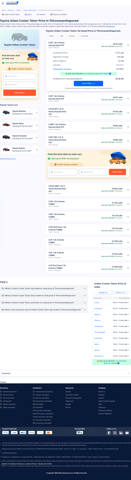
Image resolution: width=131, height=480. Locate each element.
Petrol (51, 36)
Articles (68, 392)
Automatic (84, 36)
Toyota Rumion (19, 111)
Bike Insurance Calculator (42, 423)
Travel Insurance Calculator (43, 417)
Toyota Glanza (18, 148)
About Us (101, 392)
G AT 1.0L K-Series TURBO (56, 241)
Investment (7, 401)
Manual (72, 36)
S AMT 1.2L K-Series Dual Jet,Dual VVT (57, 125)
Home (3, 10)
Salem (96, 344)
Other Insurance (9, 407)
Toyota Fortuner (19, 136)
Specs (28, 14)
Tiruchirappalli (99, 332)
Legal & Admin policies (106, 401)
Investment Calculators (44, 392)
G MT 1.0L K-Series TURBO (57, 202)
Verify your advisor (105, 410)
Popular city (120, 292)
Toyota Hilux (17, 123)
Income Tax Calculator (41, 398)
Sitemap (101, 395)
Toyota (18, 10)
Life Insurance (8, 395)
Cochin (96, 302)
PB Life (68, 407)
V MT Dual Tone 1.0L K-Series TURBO (57, 228)
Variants (41, 14)
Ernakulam (98, 308)
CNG (61, 36)
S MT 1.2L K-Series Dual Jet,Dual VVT (56, 97)
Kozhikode (98, 338)
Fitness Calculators (43, 395)
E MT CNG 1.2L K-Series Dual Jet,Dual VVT (57, 140)
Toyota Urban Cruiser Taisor (19, 44)
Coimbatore (98, 326)
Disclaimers (6, 373)
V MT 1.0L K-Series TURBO (57, 215)
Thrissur (97, 320)
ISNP (100, 404)
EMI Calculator (38, 404)
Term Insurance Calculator (42, 401)
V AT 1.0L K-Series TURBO (56, 254)
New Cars (11, 10)
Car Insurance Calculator (42, 420)
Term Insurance (9, 398)
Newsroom (70, 401)
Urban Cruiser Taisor (29, 10)
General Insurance (10, 392)
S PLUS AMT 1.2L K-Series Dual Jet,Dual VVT (57, 189)
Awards (68, 404)
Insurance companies (73, 398)
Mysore (97, 350)
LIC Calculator (38, 407)
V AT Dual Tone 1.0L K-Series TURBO (57, 266)
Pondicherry (98, 356)
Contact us (102, 407)
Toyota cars (10, 159)
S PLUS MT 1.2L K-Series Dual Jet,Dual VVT (57, 111)
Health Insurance (9, 404)
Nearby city (103, 292)
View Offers (87, 83)
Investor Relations (105, 414)
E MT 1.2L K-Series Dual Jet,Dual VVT (56, 44)
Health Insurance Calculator (43, 414)
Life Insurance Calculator (42, 410)
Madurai (97, 314)
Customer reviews (72, 395)
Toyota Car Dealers (58, 14)
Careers (101, 398)
